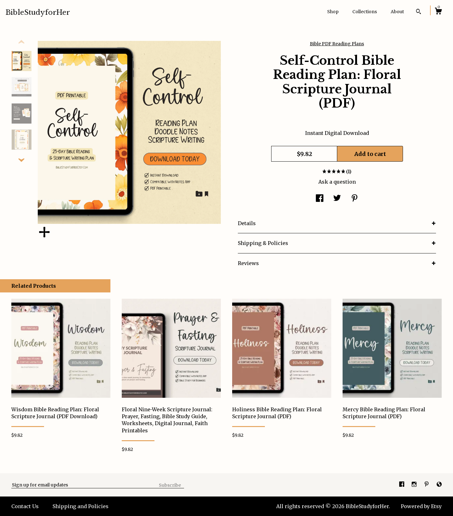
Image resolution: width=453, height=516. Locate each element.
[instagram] (415, 484)
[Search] (418, 12)
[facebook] (402, 484)
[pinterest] (427, 484)
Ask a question (337, 182)
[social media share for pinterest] (354, 199)
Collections (364, 11)
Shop (332, 11)
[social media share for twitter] (337, 199)
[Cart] (438, 12)
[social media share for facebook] (319, 199)
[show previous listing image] (21, 42)
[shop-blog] (439, 484)
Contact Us (25, 506)
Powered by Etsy (421, 506)
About (397, 11)
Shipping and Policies (81, 506)
